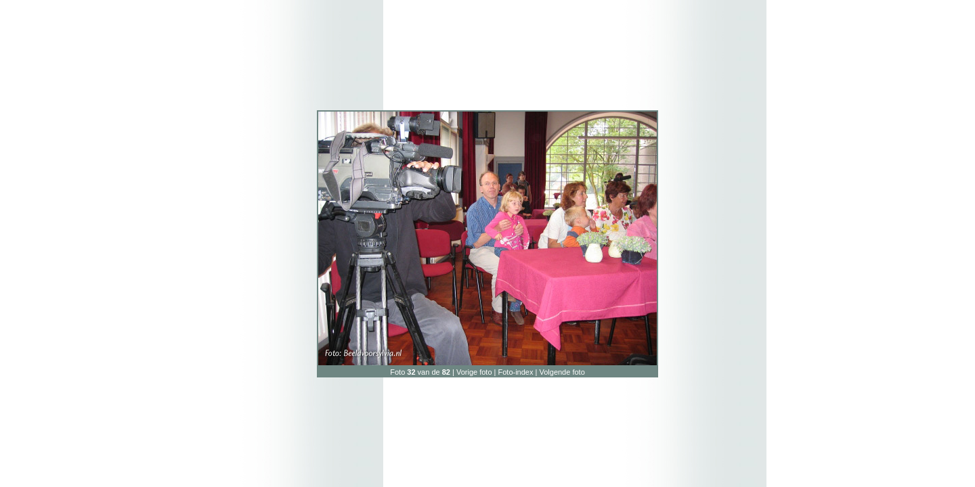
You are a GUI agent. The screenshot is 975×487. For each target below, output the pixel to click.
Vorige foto (474, 372)
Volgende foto (561, 372)
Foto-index (516, 372)
